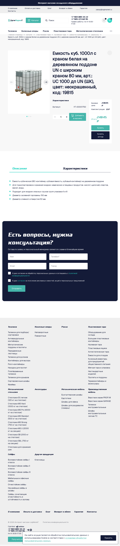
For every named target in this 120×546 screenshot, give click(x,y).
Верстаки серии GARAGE (99, 401)
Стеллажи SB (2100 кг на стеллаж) (18, 436)
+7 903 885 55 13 (79, 17)
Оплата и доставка (32, 8)
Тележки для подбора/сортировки (18, 333)
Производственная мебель (97, 390)
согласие (21, 280)
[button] (46, 82)
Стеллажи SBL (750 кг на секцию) (18, 442)
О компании (12, 8)
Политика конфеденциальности (55, 523)
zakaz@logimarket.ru (104, 9)
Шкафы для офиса (69, 402)
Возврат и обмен (65, 8)
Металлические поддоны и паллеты (17, 346)
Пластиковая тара (63, 31)
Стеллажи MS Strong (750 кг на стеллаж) (17, 423)
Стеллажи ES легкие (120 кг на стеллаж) (17, 399)
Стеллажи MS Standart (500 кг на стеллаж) (18, 417)
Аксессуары (41, 389)
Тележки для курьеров (18, 377)
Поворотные (40, 336)
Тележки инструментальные (97, 406)
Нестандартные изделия (95, 372)
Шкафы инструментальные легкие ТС (97, 413)
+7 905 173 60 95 (79, 19)
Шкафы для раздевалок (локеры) (72, 406)
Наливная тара (95, 345)
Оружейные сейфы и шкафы (17, 489)
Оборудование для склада (97, 333)
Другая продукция (44, 454)
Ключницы (40, 460)
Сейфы (11, 454)
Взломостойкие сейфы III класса (19, 473)
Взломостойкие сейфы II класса (19, 467)
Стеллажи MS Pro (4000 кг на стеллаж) (19, 411)
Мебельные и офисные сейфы (18, 479)
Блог (50, 8)
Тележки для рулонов (18, 357)
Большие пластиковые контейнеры (98, 340)
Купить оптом (100, 135)
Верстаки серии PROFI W (99, 397)
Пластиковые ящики (97, 348)
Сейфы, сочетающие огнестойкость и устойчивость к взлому (18, 496)
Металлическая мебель (72, 389)
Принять (108, 538)
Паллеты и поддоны (97, 377)
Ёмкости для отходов (98, 355)
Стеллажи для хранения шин (19, 448)
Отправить (17, 288)
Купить (100, 128)
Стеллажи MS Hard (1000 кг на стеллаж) (18, 405)
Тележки (12, 31)
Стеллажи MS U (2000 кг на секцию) (18, 429)
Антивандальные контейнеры (16, 340)
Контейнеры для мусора (19, 360)
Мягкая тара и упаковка (99, 368)
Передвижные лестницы (14, 352)
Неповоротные (41, 332)
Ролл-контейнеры (16, 364)
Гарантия (83, 8)
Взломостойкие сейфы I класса (19, 461)
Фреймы (12, 384)
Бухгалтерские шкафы (71, 395)
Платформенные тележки (15, 372)
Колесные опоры (29, 31)
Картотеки (66, 398)
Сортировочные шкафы (19, 381)
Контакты (12, 11)
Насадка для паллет (17, 368)
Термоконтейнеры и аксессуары (97, 382)
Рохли (46, 31)
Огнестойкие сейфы (17, 484)
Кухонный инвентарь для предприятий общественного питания (99, 361)
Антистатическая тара (98, 352)
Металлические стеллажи (89, 31)
